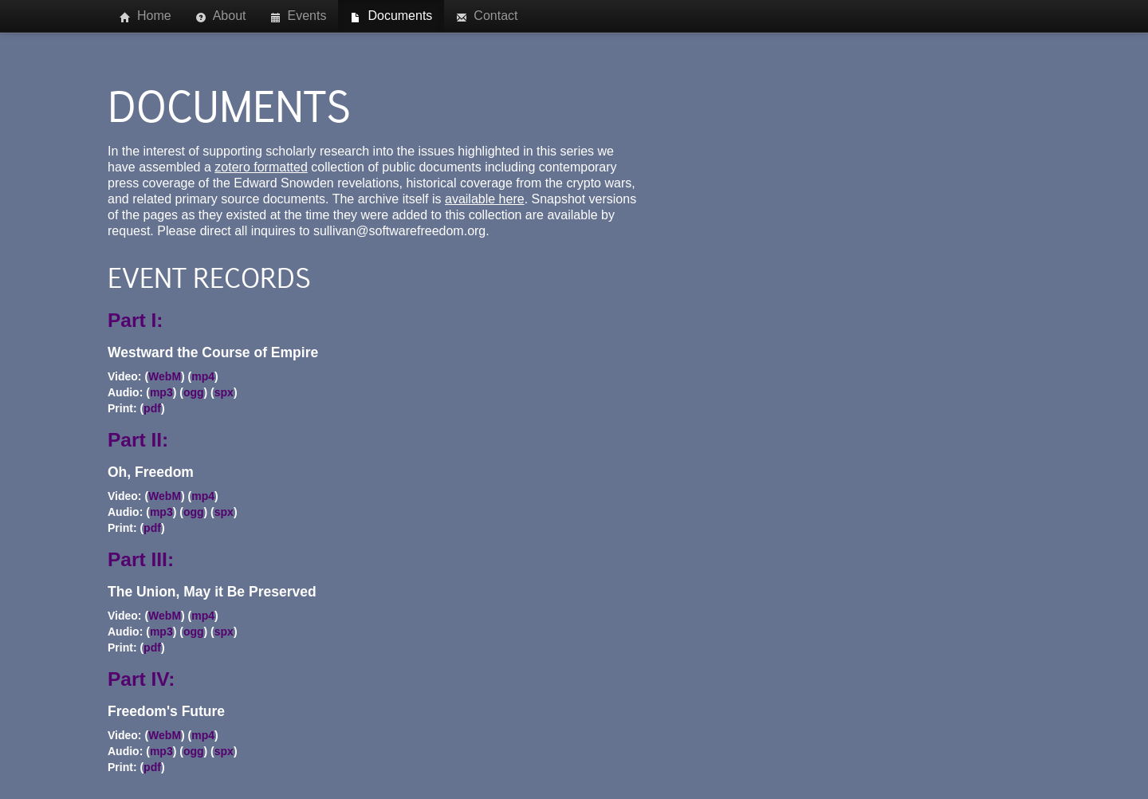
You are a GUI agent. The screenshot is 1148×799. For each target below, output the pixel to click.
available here (485, 199)
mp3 (161, 392)
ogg (193, 392)
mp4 (202, 376)
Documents (391, 16)
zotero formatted (261, 167)
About (220, 16)
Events (298, 16)
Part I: (135, 320)
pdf (152, 408)
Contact (486, 16)
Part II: (138, 440)
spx (224, 392)
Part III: (141, 559)
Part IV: (141, 679)
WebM (164, 376)
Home (145, 16)
